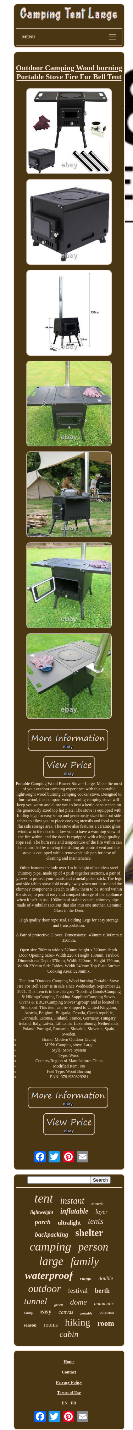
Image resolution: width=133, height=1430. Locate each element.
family (85, 1261)
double (106, 1278)
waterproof (49, 1275)
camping (50, 1246)
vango (86, 1278)
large (51, 1261)
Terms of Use (69, 1392)
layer (101, 1211)
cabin (69, 1334)
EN (65, 1403)
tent (43, 1198)
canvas (66, 1312)
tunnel (35, 1301)
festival (78, 1290)
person (93, 1247)
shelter (89, 1232)
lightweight (41, 1212)
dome (78, 1301)
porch (43, 1222)
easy (45, 1311)
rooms (51, 1325)
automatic (104, 1303)
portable (87, 1313)
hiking (77, 1322)
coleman (107, 1312)
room (106, 1323)
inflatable (74, 1211)
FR (73, 1403)
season (30, 1325)
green (58, 1304)
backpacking (51, 1234)
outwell (98, 1203)
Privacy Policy (69, 1382)
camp (28, 1312)
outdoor (44, 1288)
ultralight (69, 1223)
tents (95, 1221)
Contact (69, 1372)
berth (102, 1290)
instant (72, 1200)
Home (68, 1361)
